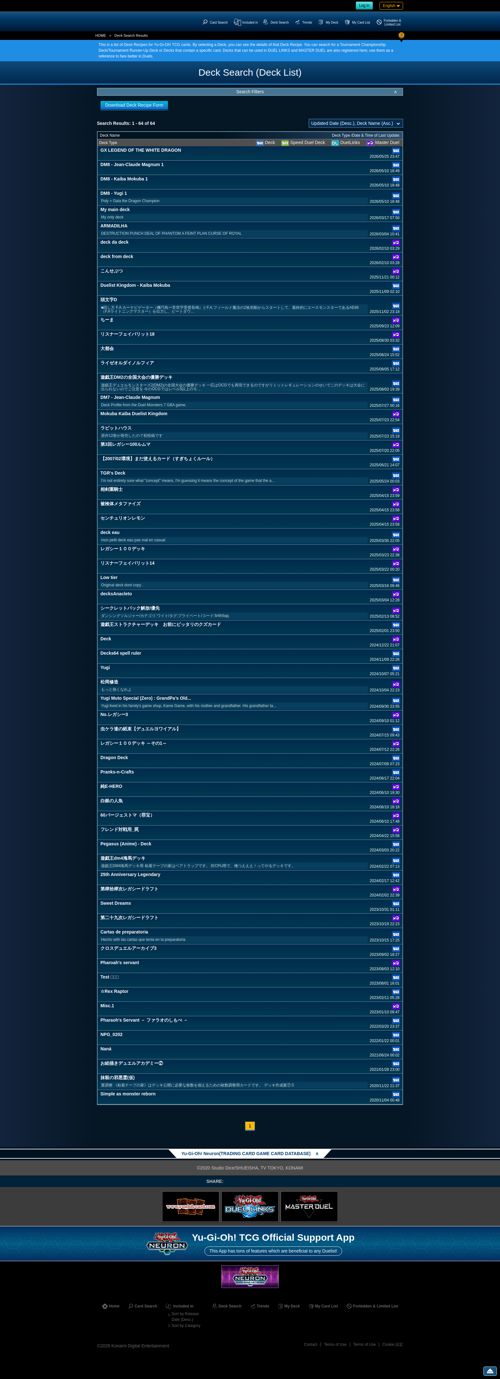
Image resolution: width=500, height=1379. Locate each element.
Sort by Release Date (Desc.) (185, 1317)
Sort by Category (186, 1325)
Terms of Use (335, 1344)
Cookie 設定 (392, 1344)
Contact (310, 1344)
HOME (100, 35)
